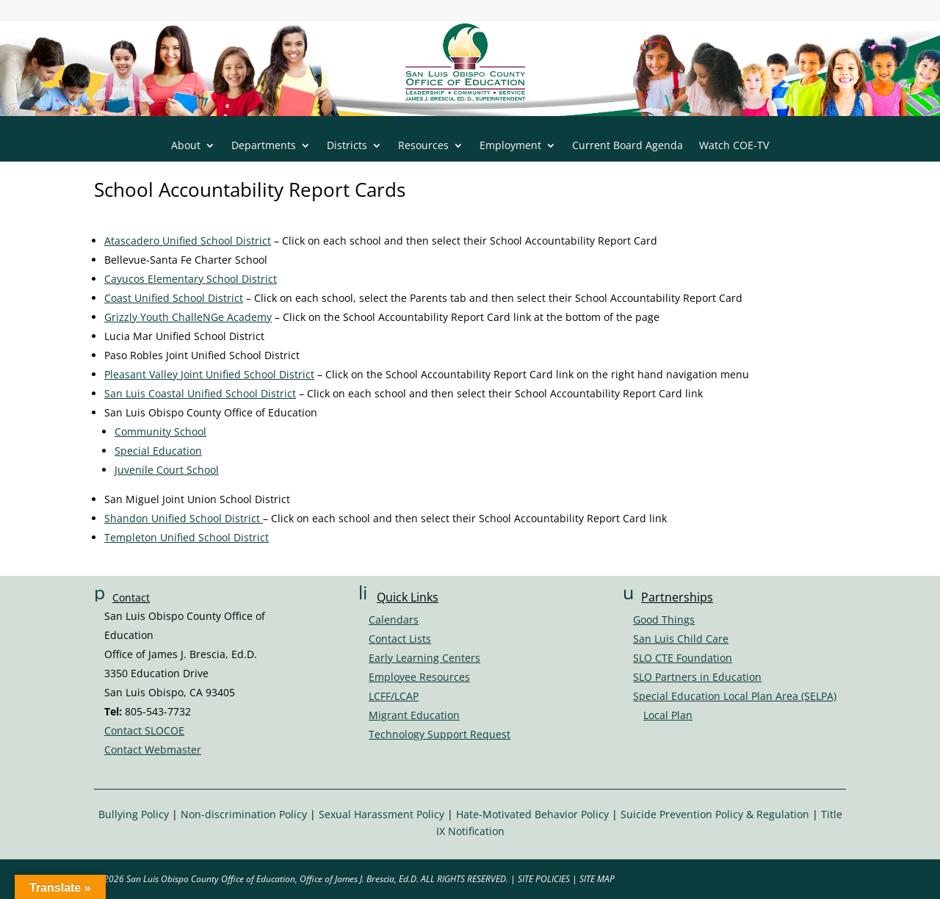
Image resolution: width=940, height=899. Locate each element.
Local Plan (668, 715)
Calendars (394, 620)
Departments (263, 146)
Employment (510, 146)
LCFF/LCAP (394, 696)
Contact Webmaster (152, 750)
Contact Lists (400, 639)
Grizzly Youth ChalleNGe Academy (188, 317)
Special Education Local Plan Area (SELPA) (734, 696)
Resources (423, 146)
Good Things (664, 620)
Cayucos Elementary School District (190, 279)
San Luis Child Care (680, 639)
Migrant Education (414, 715)
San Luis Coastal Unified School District (200, 393)
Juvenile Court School (167, 470)
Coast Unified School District (173, 298)
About (185, 146)
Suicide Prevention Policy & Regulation (715, 814)
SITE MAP (597, 879)
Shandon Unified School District (183, 518)
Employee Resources (419, 677)
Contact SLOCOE (144, 730)
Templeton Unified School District (186, 537)
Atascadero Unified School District (187, 241)
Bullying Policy (133, 814)
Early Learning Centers (424, 658)
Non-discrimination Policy (244, 814)
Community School (160, 431)
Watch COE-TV (734, 146)
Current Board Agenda (627, 146)
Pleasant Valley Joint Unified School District (209, 374)
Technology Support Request (439, 734)
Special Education (158, 451)
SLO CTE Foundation (682, 658)
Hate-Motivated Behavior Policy (532, 814)
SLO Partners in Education (697, 677)
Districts (347, 146)
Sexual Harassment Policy (381, 814)
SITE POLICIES (544, 879)
